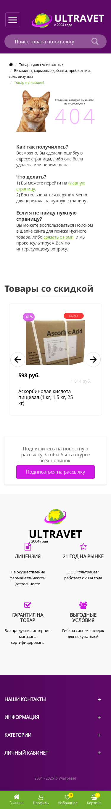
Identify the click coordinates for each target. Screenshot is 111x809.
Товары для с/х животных (41, 64)
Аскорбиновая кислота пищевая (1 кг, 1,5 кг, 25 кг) (45, 397)
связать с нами (59, 237)
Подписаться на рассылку (55, 472)
